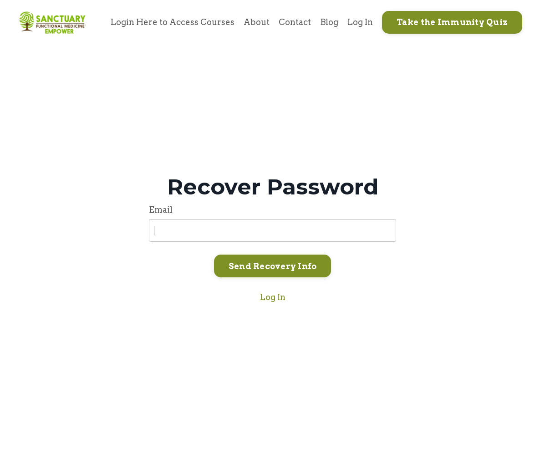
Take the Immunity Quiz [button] (452, 22)
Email (161, 210)
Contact (295, 22)
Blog (329, 22)
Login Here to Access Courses (172, 22)
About (257, 22)
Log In (360, 22)
